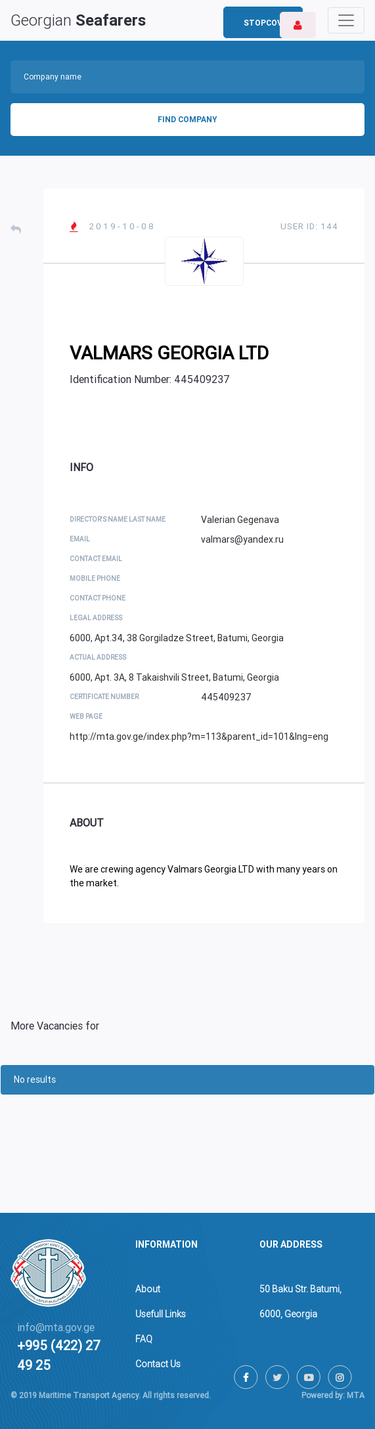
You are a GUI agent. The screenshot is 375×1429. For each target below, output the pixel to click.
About (147, 1289)
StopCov (263, 23)
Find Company (187, 119)
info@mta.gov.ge (56, 1327)
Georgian (78, 20)
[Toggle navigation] (346, 20)
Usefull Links (160, 1314)
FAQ (143, 1339)
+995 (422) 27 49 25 (58, 1355)
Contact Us (158, 1364)
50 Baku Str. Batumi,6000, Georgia (300, 1301)
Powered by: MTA (332, 1395)
